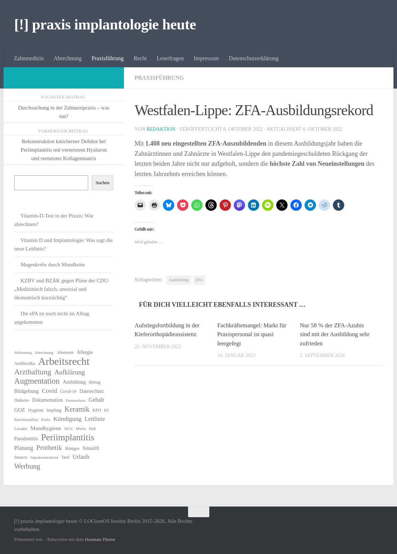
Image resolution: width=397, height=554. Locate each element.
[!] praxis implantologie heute (105, 24)
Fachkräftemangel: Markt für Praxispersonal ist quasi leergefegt (252, 334)
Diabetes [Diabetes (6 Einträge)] (21, 400)
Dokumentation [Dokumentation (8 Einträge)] (47, 400)
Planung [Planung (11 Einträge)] (23, 448)
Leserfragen (170, 58)
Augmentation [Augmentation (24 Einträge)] (37, 381)
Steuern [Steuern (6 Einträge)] (20, 457)
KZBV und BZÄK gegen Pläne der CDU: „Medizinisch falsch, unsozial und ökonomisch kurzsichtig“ (61, 289)
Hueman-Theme (100, 539)
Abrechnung (67, 58)
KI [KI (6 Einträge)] (106, 410)
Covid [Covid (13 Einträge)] (49, 390)
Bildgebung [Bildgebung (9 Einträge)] (26, 391)
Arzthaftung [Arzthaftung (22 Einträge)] (32, 372)
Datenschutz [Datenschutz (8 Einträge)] (91, 391)
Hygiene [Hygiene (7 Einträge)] (36, 410)
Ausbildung (179, 279)
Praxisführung (108, 58)
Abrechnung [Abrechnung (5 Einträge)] (44, 353)
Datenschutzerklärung (253, 58)
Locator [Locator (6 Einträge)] (20, 428)
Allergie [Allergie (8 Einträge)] (85, 352)
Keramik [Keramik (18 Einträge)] (77, 409)
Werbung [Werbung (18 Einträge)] (27, 466)
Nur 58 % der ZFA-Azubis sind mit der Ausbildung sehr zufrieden (334, 334)
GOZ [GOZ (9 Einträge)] (19, 410)
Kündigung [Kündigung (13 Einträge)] (67, 418)
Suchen (102, 182)
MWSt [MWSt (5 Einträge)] (81, 429)
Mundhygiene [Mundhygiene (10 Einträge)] (45, 428)
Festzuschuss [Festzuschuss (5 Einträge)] (76, 400)
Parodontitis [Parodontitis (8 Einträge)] (26, 438)
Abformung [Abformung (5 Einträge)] (23, 353)
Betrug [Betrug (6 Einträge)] (95, 382)
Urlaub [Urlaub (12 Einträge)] (81, 456)
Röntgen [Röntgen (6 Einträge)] (72, 448)
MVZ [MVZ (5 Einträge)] (68, 429)
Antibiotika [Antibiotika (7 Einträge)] (24, 363)
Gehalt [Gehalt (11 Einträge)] (96, 399)
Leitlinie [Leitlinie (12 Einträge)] (95, 419)
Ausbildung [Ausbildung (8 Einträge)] (74, 382)
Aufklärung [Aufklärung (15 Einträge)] (70, 372)
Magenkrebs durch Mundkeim (53, 264)
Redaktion (161, 129)
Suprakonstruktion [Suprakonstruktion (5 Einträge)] (44, 457)
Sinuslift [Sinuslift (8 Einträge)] (91, 448)
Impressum (206, 58)
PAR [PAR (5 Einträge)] (92, 429)
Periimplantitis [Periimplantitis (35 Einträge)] (67, 437)
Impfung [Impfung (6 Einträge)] (54, 410)
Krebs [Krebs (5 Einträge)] (45, 420)
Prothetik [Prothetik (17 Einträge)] (49, 447)
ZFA (199, 279)
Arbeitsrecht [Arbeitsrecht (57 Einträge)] (64, 361)
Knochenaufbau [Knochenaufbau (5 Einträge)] (26, 420)
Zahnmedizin (29, 58)
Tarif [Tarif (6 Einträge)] (65, 457)
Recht (140, 58)
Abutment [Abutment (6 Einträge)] (65, 352)
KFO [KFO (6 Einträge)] (96, 410)
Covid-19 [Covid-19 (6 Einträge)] (68, 391)
